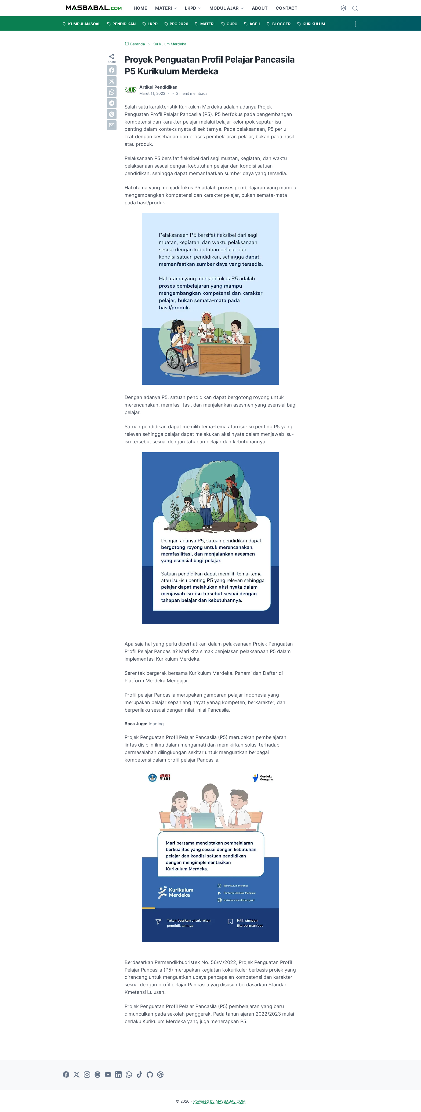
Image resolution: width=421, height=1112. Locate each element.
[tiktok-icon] (139, 1074)
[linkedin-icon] (118, 1074)
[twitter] (112, 81)
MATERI (163, 8)
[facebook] (112, 70)
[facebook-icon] (66, 1074)
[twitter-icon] (76, 1074)
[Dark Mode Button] (343, 8)
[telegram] (112, 103)
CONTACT (286, 8)
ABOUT (260, 8)
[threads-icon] (97, 1074)
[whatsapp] (112, 92)
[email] (112, 125)
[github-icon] (150, 1074)
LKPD (190, 8)
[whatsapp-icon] (129, 1074)
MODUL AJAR (224, 8)
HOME (140, 8)
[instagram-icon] (87, 1074)
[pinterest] (112, 114)
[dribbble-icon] (160, 1074)
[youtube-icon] (108, 1074)
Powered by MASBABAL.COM (219, 1101)
